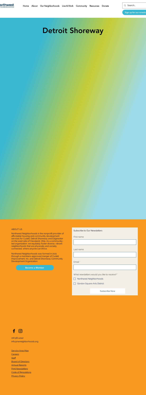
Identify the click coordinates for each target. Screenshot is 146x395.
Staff (13, 358)
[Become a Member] (35, 267)
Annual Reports (18, 365)
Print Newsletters (19, 368)
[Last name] (104, 254)
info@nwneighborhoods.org (24, 341)
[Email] (104, 267)
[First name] (104, 242)
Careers (15, 354)
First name (79, 237)
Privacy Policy (18, 376)
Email (77, 262)
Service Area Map (20, 350)
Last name (79, 249)
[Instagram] (20, 331)
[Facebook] (14, 331)
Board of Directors (20, 361)
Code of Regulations (21, 372)
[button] (34, 6)
